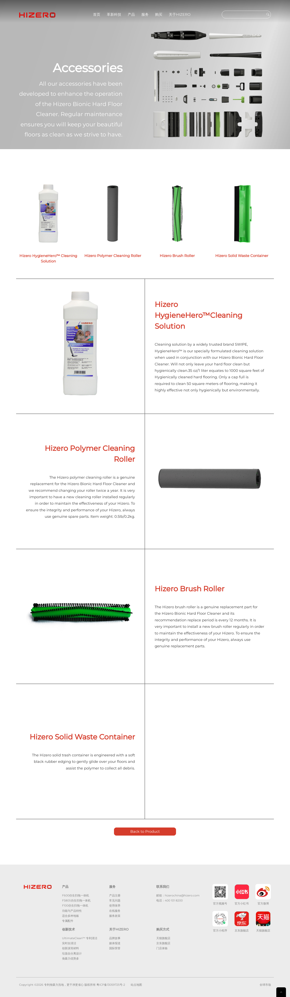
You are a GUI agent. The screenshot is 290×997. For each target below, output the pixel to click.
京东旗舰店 (163, 943)
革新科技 (114, 14)
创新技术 (68, 929)
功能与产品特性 (72, 911)
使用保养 (114, 905)
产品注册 (114, 895)
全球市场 (265, 985)
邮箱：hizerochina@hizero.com (178, 895)
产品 (131, 14)
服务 (145, 14)
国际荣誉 (114, 948)
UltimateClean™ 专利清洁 (79, 938)
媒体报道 (114, 943)
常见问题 (114, 900)
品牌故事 (114, 938)
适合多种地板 (70, 916)
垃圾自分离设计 (72, 953)
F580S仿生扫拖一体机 (76, 900)
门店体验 (162, 948)
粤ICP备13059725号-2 (110, 985)
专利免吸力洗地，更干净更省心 (64, 985)
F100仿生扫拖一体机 (75, 905)
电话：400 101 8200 (169, 900)
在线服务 (114, 911)
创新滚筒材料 (70, 948)
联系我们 (162, 887)
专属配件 (67, 921)
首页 (96, 14)
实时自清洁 (69, 943)
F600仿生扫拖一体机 (75, 895)
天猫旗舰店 (163, 938)
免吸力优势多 (70, 958)
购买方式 (162, 929)
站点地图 (136, 985)
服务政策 (114, 916)
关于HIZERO (180, 14)
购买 (158, 14)
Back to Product (145, 831)
